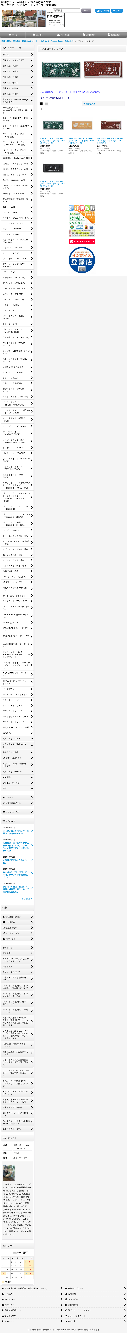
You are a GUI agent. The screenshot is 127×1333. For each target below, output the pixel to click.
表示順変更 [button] (89, 104)
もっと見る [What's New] (27, 899)
